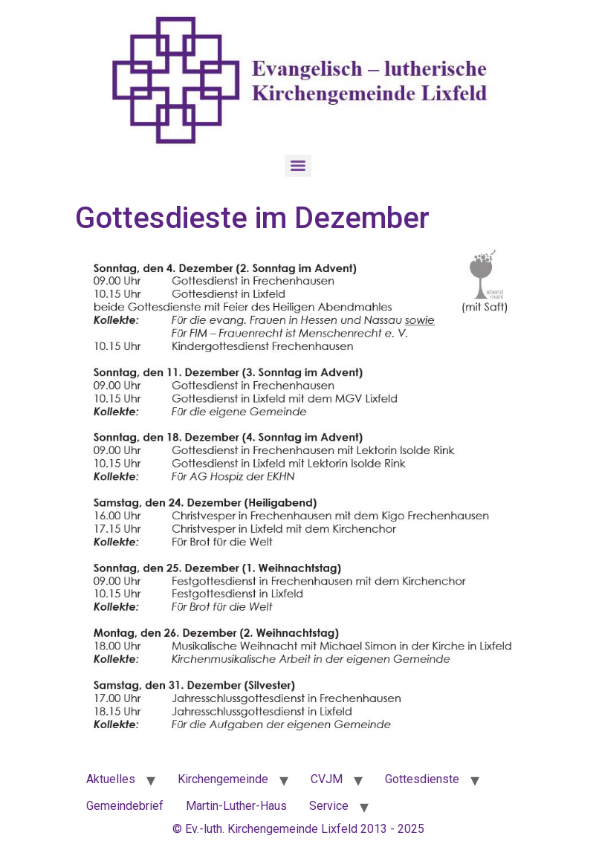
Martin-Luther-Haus (236, 806)
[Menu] (298, 166)
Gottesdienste (422, 779)
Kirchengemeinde (223, 779)
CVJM (327, 779)
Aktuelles (110, 779)
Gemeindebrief (124, 806)
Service (329, 806)
